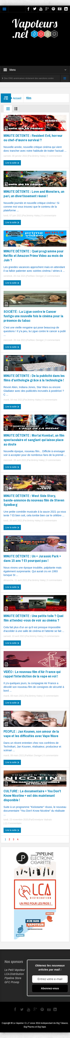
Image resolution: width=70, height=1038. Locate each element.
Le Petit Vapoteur (14, 970)
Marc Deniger (36, 276)
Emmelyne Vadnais (42, 819)
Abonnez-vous (50, 988)
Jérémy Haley (38, 156)
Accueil (17, 98)
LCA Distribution (14, 974)
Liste (17, 110)
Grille (8, 110)
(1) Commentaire (12, 823)
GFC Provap (11, 982)
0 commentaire (54, 156)
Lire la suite (12, 162)
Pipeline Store (12, 978)
